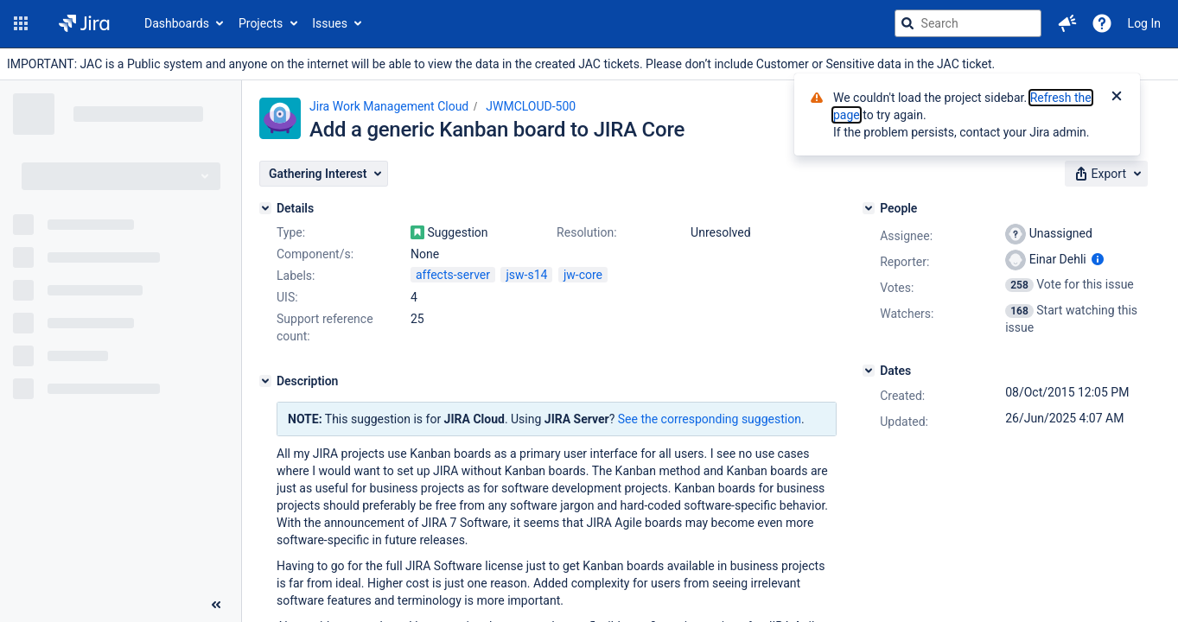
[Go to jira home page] (84, 23)
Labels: (296, 275)
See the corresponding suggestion (709, 419)
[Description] (265, 381)
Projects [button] (261, 23)
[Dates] (869, 371)
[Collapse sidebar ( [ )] (216, 605)
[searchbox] (968, 23)
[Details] (265, 208)
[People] (869, 208)
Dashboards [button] (176, 23)
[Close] (1116, 97)
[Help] (1102, 23)
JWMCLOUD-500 (531, 106)
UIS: (287, 297)
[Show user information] (1098, 259)
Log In (1144, 23)
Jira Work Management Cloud (388, 106)
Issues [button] (329, 23)
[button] (21, 23)
